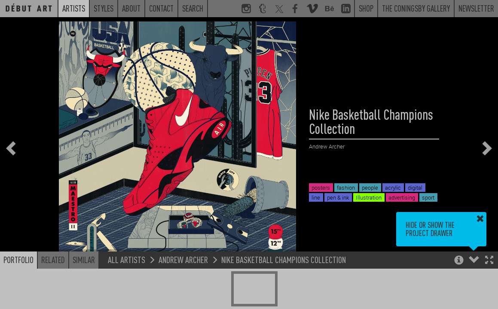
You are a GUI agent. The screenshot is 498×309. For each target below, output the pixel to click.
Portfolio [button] (18, 259)
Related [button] (53, 259)
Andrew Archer (183, 259)
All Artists (126, 259)
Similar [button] (84, 259)
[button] (489, 260)
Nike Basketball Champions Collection (283, 259)
